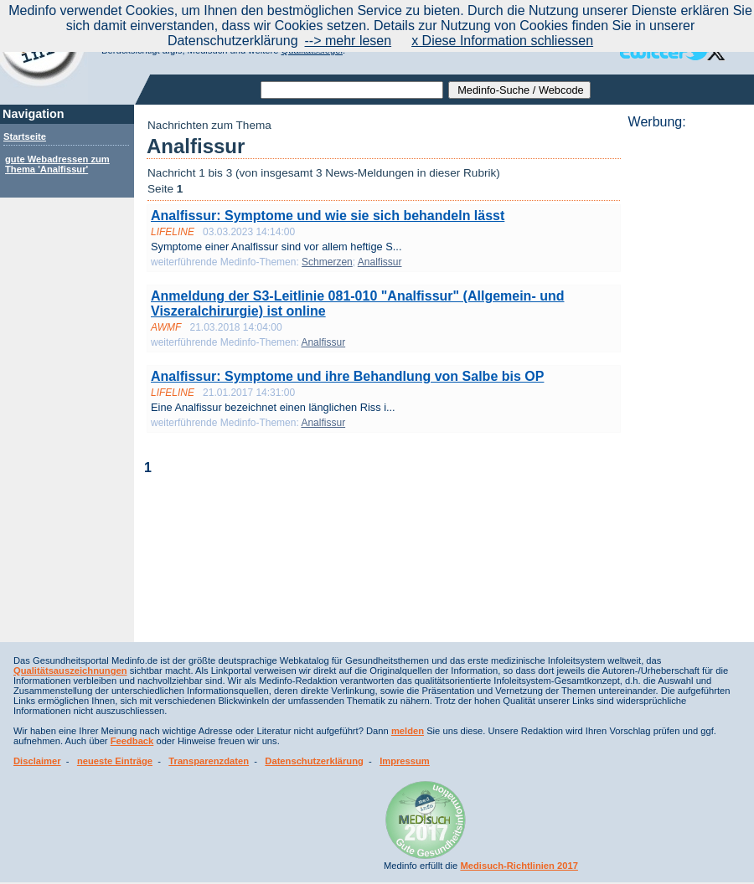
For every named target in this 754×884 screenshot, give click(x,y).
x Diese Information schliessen (502, 40)
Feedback (132, 741)
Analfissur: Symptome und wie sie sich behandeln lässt (327, 215)
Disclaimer (37, 761)
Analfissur (380, 262)
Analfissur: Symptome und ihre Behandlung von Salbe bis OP (347, 376)
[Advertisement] (686, 381)
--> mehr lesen (348, 40)
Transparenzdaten (208, 761)
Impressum (405, 761)
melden (407, 731)
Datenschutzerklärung (314, 761)
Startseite (24, 136)
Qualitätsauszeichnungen (70, 671)
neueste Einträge (114, 761)
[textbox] (352, 90)
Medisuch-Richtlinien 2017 (519, 866)
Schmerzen (327, 262)
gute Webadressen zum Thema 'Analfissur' (57, 164)
